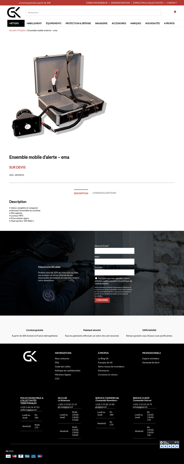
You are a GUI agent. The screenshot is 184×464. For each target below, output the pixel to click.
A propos (169, 23)
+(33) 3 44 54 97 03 (29, 407)
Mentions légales (63, 374)
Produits (22, 30)
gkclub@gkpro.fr (65, 407)
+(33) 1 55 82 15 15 (67, 404)
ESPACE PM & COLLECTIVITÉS (148, 2)
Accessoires (119, 23)
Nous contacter (62, 358)
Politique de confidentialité (67, 370)
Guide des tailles (63, 366)
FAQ (57, 362)
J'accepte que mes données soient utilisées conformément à (113, 281)
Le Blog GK (103, 358)
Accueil (12, 30)
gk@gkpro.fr (101, 407)
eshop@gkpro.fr (140, 407)
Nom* (97, 256)
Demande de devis (151, 362)
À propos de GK (105, 362)
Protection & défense (78, 23)
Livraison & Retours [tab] (104, 193)
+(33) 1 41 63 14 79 (142, 404)
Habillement (34, 23)
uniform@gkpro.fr (28, 409)
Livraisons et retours (108, 374)
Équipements (53, 23)
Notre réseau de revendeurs (111, 366)
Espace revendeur (150, 358)
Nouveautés (152, 23)
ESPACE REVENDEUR (96, 2)
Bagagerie (101, 23)
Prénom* (99, 267)
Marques (135, 23)
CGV (57, 378)
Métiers (14, 23)
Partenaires (103, 370)
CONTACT (172, 2)
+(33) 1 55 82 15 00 (104, 404)
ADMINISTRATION (120, 2)
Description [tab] (81, 193)
